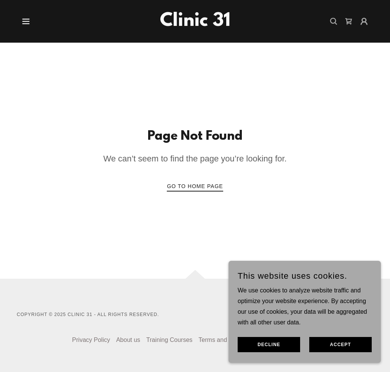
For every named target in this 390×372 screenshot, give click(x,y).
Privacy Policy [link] (91, 340)
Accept (340, 344)
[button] (26, 21)
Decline (268, 344)
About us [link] (128, 340)
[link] (195, 24)
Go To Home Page (195, 186)
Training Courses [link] (169, 340)
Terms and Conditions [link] (227, 340)
